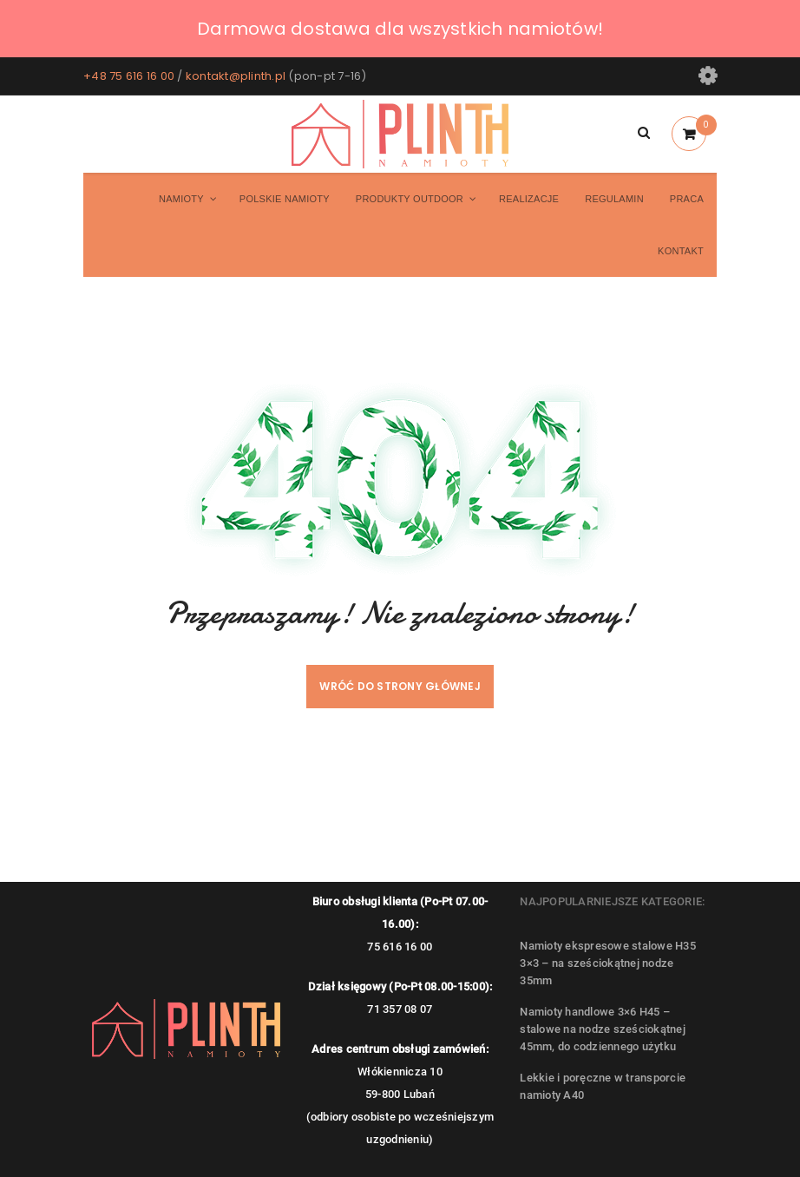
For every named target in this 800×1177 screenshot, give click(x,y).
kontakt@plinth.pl (235, 76)
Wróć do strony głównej (400, 686)
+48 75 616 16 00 (128, 76)
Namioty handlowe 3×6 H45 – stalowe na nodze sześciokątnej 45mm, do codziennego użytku (602, 1029)
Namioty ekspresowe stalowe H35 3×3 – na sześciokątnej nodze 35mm (608, 963)
